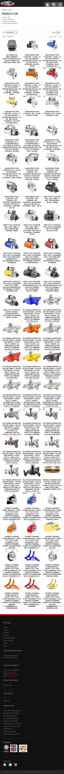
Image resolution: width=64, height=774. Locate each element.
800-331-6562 (14, 674)
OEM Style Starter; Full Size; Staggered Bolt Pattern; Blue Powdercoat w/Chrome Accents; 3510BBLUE (12, 257)
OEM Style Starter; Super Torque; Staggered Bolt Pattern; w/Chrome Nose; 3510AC (12, 313)
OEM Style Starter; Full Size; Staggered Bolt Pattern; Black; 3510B (52, 228)
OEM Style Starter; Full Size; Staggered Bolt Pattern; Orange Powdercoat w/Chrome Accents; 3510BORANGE (32, 257)
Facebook (4, 764)
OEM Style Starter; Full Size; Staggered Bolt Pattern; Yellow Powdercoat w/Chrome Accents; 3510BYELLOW (12, 286)
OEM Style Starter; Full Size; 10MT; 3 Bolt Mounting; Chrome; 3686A (11, 228)
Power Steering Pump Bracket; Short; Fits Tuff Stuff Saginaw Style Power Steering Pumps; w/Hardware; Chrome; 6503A (52, 570)
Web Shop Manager (50, 772)
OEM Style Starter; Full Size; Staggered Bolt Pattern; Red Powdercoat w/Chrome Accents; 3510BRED (52, 257)
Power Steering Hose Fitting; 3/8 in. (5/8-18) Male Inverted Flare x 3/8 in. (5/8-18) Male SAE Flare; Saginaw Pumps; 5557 (52, 484)
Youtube (15, 764)
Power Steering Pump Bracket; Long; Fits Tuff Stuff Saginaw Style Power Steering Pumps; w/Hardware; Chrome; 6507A (52, 513)
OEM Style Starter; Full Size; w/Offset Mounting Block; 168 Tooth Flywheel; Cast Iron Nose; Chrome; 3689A (52, 286)
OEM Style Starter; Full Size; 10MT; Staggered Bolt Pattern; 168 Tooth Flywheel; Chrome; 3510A (32, 229)
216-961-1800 (12, 672)
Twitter (10, 764)
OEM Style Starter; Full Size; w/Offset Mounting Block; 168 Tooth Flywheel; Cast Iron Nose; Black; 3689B (32, 286)
